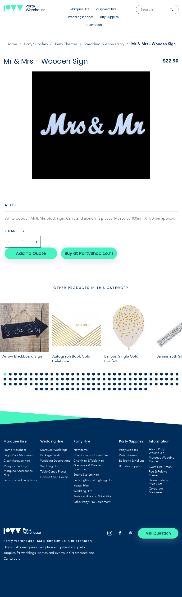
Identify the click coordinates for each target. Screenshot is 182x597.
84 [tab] (83, 384)
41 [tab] (36, 379)
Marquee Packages (16, 466)
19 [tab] (98, 374)
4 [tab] (20, 374)
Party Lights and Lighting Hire (93, 480)
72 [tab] (20, 384)
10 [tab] (51, 374)
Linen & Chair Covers (54, 477)
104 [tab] (41, 389)
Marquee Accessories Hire (18, 473)
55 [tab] (109, 379)
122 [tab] (135, 389)
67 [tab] (171, 379)
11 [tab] (57, 374)
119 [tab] (119, 389)
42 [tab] (41, 379)
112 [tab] (83, 389)
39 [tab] (25, 379)
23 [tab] (119, 374)
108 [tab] (62, 389)
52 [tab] (93, 379)
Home (11, 44)
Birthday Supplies (130, 466)
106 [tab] (51, 389)
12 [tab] (62, 374)
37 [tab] (15, 379)
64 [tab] (156, 379)
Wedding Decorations (55, 461)
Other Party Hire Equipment (91, 502)
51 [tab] (88, 379)
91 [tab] (119, 384)
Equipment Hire (105, 9)
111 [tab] (78, 389)
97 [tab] (151, 384)
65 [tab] (161, 379)
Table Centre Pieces (53, 471)
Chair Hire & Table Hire (88, 461)
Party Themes (66, 44)
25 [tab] (130, 374)
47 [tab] (67, 379)
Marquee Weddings (53, 450)
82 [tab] (72, 384)
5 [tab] (25, 374)
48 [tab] (72, 379)
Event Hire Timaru (161, 467)
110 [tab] (72, 389)
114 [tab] (93, 389)
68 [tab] (177, 379)
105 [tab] (46, 389)
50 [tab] (83, 379)
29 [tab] (151, 374)
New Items (80, 450)
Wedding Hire (49, 466)
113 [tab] (88, 389)
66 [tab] (166, 379)
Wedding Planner (80, 17)
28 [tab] (145, 374)
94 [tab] (135, 384)
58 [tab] (124, 379)
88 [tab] (104, 384)
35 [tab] (5, 379)
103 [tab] (36, 389)
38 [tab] (20, 379)
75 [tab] (36, 384)
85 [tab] (88, 384)
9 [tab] (46, 374)
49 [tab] (78, 379)
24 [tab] (124, 374)
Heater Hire (81, 485)
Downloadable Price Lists (159, 482)
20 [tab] (104, 374)
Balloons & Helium (131, 461)
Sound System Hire (86, 475)
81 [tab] (67, 384)
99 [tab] (161, 384)
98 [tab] (156, 384)
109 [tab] (67, 389)
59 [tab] (130, 379)
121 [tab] (130, 389)
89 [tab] (109, 384)
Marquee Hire (79, 9)
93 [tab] (130, 384)
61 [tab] (140, 379)
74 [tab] (31, 384)
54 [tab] (104, 379)
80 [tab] (62, 384)
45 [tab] (57, 379)
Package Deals (50, 455)
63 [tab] (151, 379)
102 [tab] (177, 384)
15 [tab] (78, 374)
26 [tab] (135, 374)
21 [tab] (109, 374)
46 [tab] (62, 379)
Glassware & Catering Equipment (88, 467)
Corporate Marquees (156, 490)
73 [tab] (25, 384)
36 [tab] (10, 379)
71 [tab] (15, 384)
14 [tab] (72, 374)
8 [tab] (41, 374)
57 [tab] (119, 379)
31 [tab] (161, 374)
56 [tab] (114, 379)
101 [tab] (171, 384)
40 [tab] (31, 379)
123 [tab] (140, 389)
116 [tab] (104, 389)
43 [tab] (46, 379)
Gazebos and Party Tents (20, 480)
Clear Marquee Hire (17, 461)
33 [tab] (171, 374)
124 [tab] (145, 389)
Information (93, 25)
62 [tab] (145, 379)
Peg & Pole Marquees (18, 455)
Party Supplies (109, 17)
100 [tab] (166, 384)
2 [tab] (10, 374)
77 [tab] (46, 384)
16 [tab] (83, 374)
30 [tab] (156, 374)
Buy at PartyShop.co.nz (89, 253)
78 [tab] (51, 384)
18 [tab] (93, 374)
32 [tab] (166, 374)
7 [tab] (36, 374)
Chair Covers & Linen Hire (90, 455)
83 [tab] (78, 384)
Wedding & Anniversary (104, 44)
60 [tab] (135, 379)
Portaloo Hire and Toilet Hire (92, 496)
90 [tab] (114, 384)
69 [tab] (5, 384)
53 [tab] (98, 379)
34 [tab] (177, 374)
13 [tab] (67, 374)
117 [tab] (109, 389)
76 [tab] (41, 384)
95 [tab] (140, 384)
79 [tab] (57, 384)
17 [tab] (88, 374)
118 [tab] (114, 389)
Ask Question (158, 533)
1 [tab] (5, 374)
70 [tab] (10, 384)
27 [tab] (140, 374)
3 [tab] (15, 374)
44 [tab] (51, 379)
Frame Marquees (15, 450)
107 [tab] (57, 389)
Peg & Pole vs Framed (158, 473)
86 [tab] (93, 384)
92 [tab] (124, 384)
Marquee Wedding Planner (161, 459)
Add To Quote (31, 253)
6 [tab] (31, 374)
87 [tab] (98, 384)
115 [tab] (98, 389)
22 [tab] (114, 374)
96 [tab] (145, 384)
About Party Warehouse (157, 451)
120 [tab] (124, 389)
